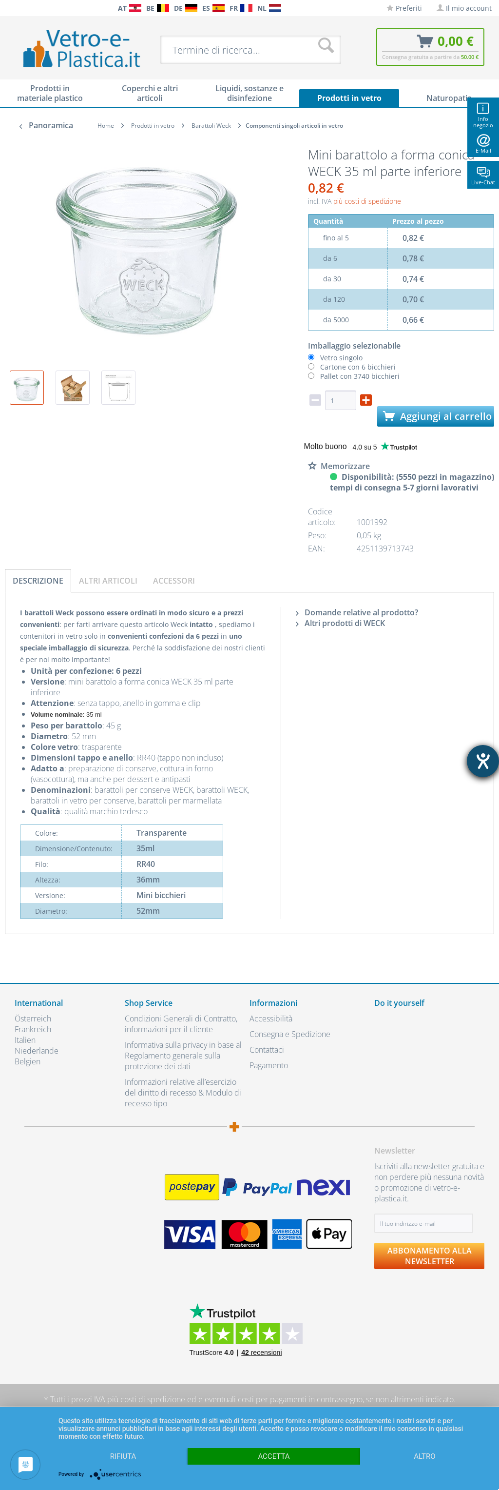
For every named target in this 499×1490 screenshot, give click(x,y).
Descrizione (38, 580)
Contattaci (267, 1049)
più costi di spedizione (367, 201)
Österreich (33, 1018)
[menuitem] (9, 8)
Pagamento (269, 1065)
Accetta (273, 1456)
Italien (25, 1040)
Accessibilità (271, 1018)
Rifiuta (123, 1456)
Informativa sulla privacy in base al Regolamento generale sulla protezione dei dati (183, 1055)
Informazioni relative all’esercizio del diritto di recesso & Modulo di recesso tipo (183, 1093)
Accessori (174, 580)
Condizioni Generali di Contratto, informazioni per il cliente (181, 1024)
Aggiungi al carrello (437, 416)
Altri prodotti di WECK (340, 623)
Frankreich (33, 1029)
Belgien (27, 1061)
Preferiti (404, 8)
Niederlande (36, 1050)
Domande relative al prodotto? (357, 612)
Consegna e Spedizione (290, 1034)
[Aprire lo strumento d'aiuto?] (483, 761)
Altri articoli (108, 580)
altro (424, 1456)
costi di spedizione (152, 1399)
